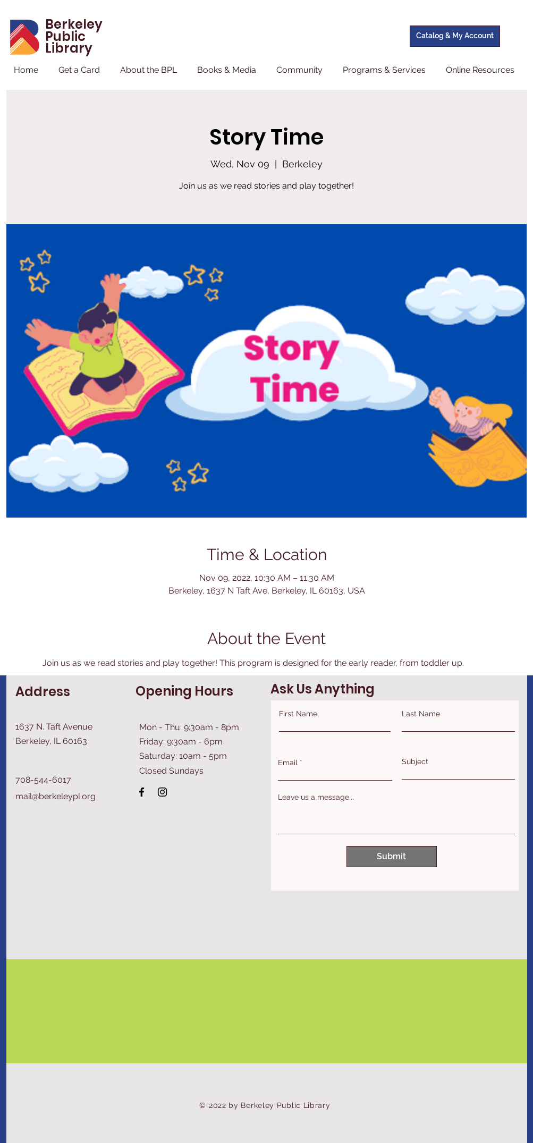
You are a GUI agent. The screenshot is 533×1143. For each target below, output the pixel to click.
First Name (298, 713)
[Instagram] (162, 792)
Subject (415, 761)
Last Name (421, 713)
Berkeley (74, 24)
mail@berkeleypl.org (55, 796)
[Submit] (391, 856)
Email (288, 762)
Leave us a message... (316, 797)
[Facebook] (142, 792)
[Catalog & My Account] (455, 36)
